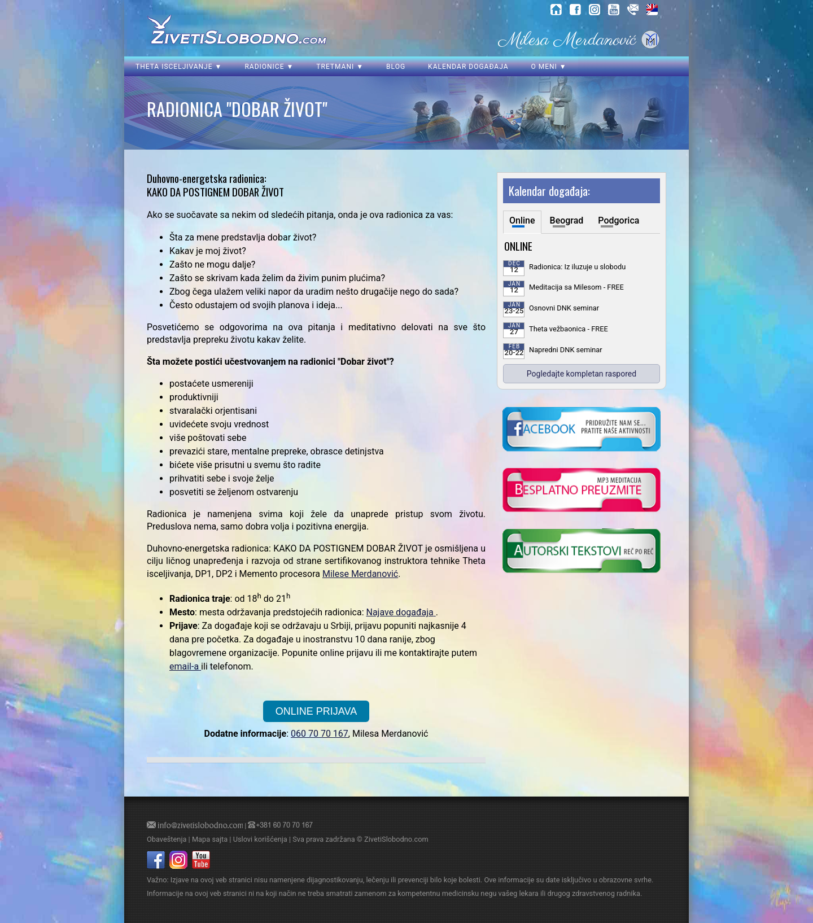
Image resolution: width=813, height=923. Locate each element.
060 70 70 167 (319, 733)
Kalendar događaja (468, 67)
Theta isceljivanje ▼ (179, 67)
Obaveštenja (166, 839)
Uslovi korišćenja (260, 839)
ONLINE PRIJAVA (316, 711)
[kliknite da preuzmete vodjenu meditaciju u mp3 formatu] (581, 491)
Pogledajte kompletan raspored (581, 373)
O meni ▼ (548, 67)
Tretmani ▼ (340, 67)
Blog (395, 67)
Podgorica (618, 220)
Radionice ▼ (269, 67)
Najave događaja (399, 612)
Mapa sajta (210, 839)
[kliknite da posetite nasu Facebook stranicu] (581, 430)
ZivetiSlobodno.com (396, 839)
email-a (184, 666)
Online (522, 220)
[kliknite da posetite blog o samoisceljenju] (581, 552)
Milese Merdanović (360, 573)
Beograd (567, 220)
